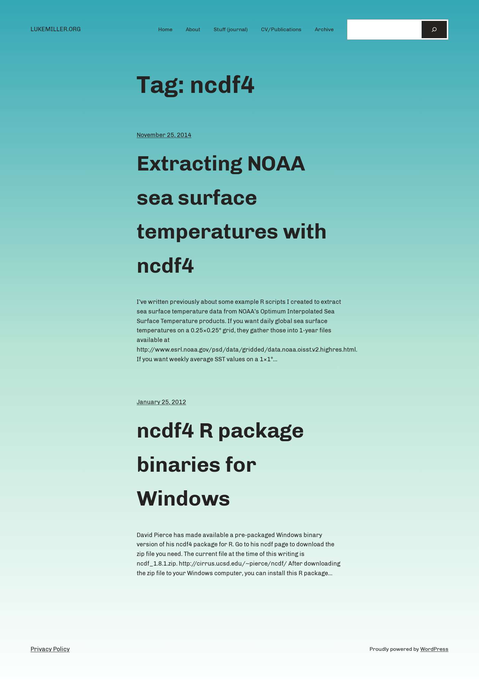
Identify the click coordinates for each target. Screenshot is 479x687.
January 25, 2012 (161, 402)
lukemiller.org (56, 29)
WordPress (434, 649)
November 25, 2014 (164, 135)
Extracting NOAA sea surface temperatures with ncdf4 (232, 214)
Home (165, 29)
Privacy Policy (50, 649)
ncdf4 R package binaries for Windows (220, 464)
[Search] (434, 29)
